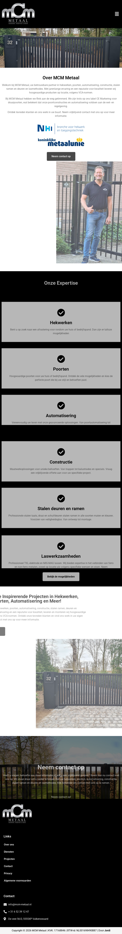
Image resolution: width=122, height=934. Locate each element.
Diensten (9, 851)
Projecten (9, 858)
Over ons (9, 844)
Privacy (8, 873)
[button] (116, 14)
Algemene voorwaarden (17, 880)
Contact (8, 866)
